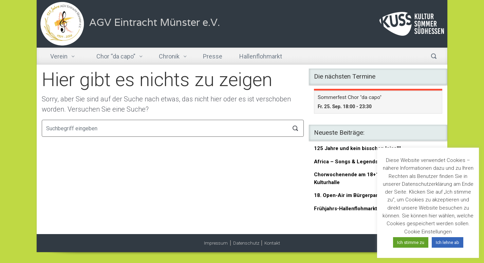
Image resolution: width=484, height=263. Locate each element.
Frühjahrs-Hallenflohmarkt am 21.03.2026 (364, 209)
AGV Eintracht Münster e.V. (154, 22)
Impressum (216, 243)
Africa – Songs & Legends (346, 162)
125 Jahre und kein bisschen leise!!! (357, 148)
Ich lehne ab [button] (447, 242)
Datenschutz (246, 243)
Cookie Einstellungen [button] (428, 232)
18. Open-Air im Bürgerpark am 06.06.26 (362, 195)
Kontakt (272, 243)
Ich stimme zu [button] (410, 242)
